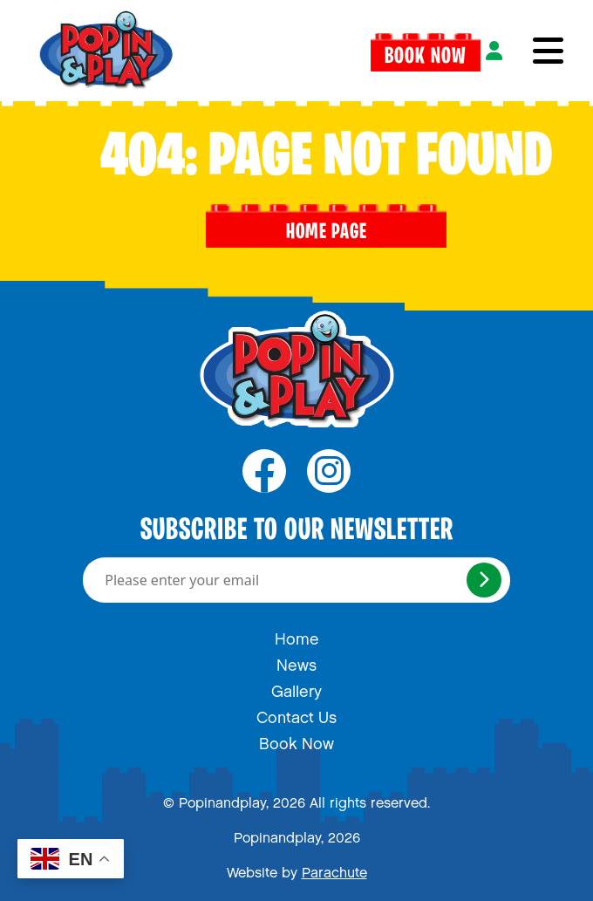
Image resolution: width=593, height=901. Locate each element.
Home (297, 635)
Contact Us (296, 713)
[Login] (494, 50)
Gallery (296, 687)
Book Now (425, 51)
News (296, 661)
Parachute (334, 869)
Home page (326, 226)
